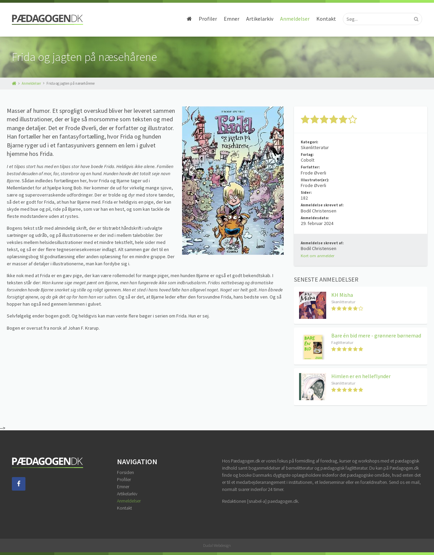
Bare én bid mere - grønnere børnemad (376, 335)
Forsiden (125, 472)
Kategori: (309, 142)
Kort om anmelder (317, 255)
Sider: (306, 192)
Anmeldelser (295, 18)
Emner (231, 18)
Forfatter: (310, 167)
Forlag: (307, 154)
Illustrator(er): (315, 180)
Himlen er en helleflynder (361, 376)
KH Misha (342, 294)
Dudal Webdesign (217, 545)
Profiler (208, 18)
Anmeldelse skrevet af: (322, 205)
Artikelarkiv (259, 18)
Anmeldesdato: (315, 218)
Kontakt (326, 18)
